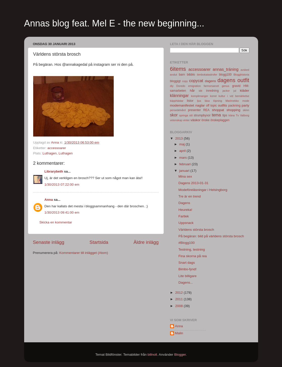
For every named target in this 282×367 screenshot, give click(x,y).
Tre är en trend (189, 196)
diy (172, 85)
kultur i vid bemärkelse (234, 95)
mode (246, 100)
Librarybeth (54, 171)
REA (206, 110)
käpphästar (176, 100)
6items (178, 69)
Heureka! (185, 210)
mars (183, 157)
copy (185, 81)
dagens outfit (233, 80)
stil (190, 115)
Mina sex (185, 176)
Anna (49, 200)
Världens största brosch (196, 229)
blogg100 (225, 74)
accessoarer (57, 148)
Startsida (99, 242)
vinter (186, 120)
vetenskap (176, 120)
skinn (246, 110)
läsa (207, 100)
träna (231, 115)
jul (234, 90)
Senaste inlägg (48, 242)
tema (216, 115)
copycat (196, 80)
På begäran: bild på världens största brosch (211, 236)
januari (184, 171)
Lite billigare (187, 276)
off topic (211, 105)
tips (224, 115)
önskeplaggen (219, 120)
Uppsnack (185, 223)
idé (200, 90)
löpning (217, 100)
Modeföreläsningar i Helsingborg (202, 190)
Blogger (180, 354)
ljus (199, 100)
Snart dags (186, 262)
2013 (179, 138)
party (245, 105)
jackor (226, 90)
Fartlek (183, 216)
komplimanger (199, 95)
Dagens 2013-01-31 (193, 183)
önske (206, 120)
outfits (222, 105)
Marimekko (232, 100)
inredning (212, 90)
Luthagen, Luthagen (58, 153)
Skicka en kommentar (55, 222)
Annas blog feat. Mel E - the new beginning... (114, 23)
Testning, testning (191, 249)
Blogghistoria (241, 74)
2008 (179, 306)
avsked (244, 69)
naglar (200, 105)
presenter (194, 110)
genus (225, 85)
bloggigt (175, 81)
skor (174, 115)
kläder (244, 90)
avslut (173, 74)
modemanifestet (182, 105)
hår (192, 90)
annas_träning (225, 69)
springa (183, 115)
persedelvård (178, 110)
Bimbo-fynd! (187, 269)
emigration (194, 85)
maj (182, 144)
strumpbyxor (202, 115)
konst (213, 95)
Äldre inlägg (146, 242)
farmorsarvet (211, 85)
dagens (210, 81)
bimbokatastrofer (207, 74)
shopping (233, 110)
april (183, 151)
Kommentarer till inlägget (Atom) (83, 253)
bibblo (191, 74)
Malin (179, 333)
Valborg (244, 115)
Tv (237, 115)
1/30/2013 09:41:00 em (62, 212)
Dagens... (185, 282)
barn (182, 74)
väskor (195, 120)
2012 (179, 292)
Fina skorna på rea (192, 256)
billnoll (152, 354)
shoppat (218, 110)
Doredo (180, 85)
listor (190, 101)
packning (234, 105)
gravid (236, 86)
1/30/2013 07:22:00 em (62, 184)
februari (185, 164)
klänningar (179, 95)
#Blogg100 (186, 243)
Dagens (184, 203)
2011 (179, 299)
